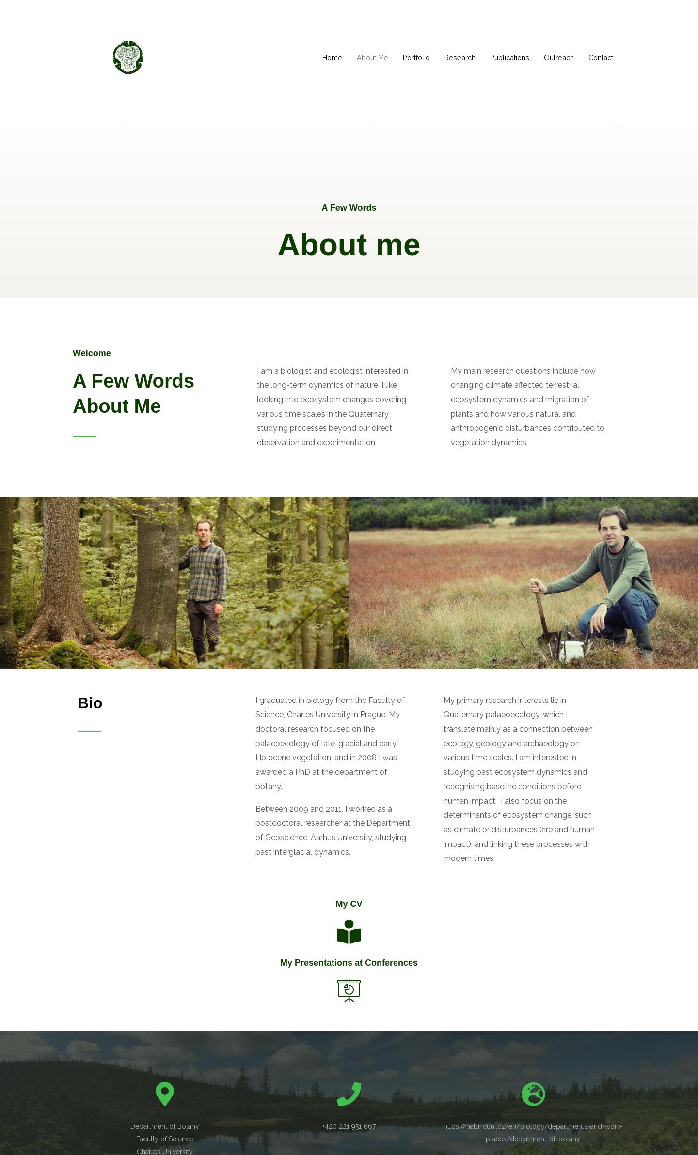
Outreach (554, 57)
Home (317, 57)
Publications (502, 57)
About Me (359, 57)
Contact (599, 57)
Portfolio (405, 57)
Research (450, 57)
